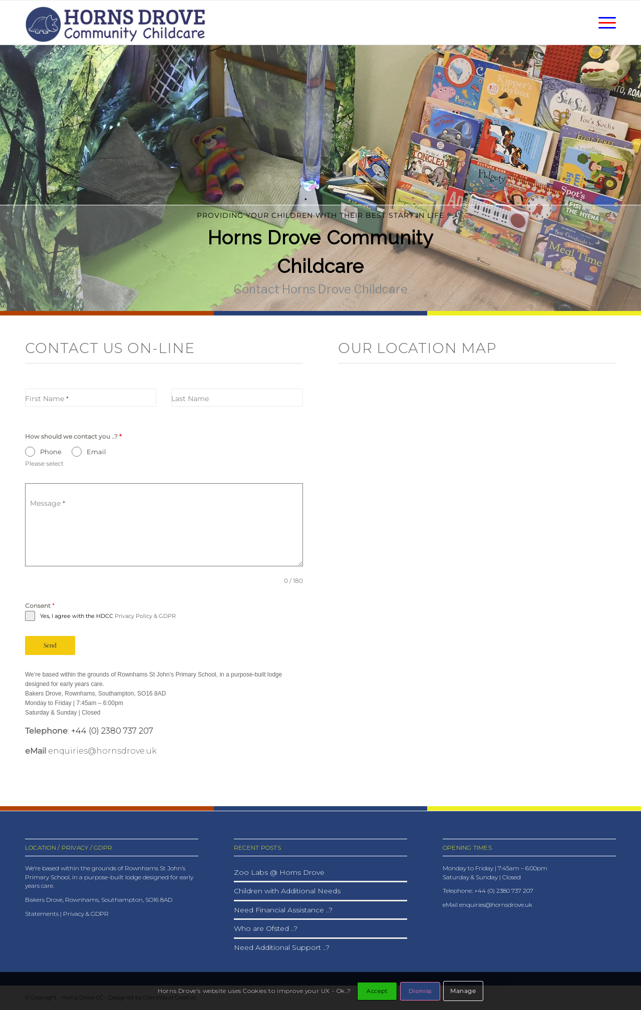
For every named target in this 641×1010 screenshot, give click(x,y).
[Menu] (604, 23)
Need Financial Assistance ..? (283, 909)
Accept (377, 990)
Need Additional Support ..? (282, 947)
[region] (320, 177)
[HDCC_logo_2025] (119, 23)
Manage (463, 990)
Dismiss (420, 990)
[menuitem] (604, 23)
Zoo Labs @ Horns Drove (279, 872)
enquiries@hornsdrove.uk (102, 751)
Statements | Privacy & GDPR (67, 913)
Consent (40, 605)
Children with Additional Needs (287, 890)
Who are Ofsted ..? (265, 928)
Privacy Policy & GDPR (145, 615)
